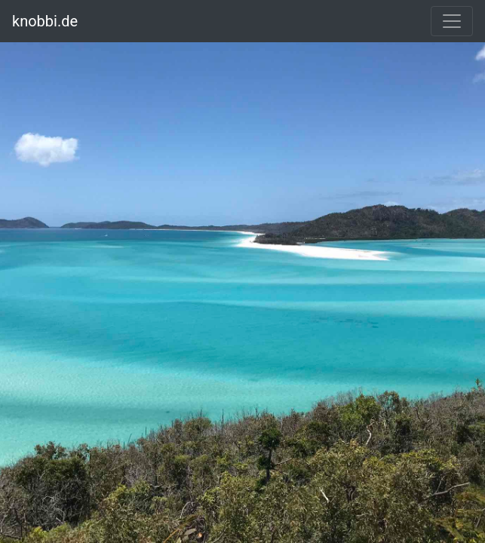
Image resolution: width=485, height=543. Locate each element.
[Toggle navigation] (452, 21)
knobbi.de (45, 21)
